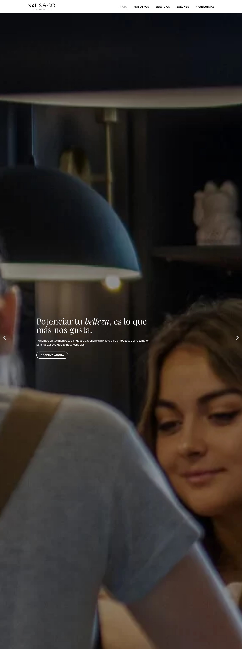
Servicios (162, 6)
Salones (183, 6)
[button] (4, 338)
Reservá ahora (52, 355)
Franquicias (204, 6)
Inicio (122, 6)
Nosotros (141, 6)
